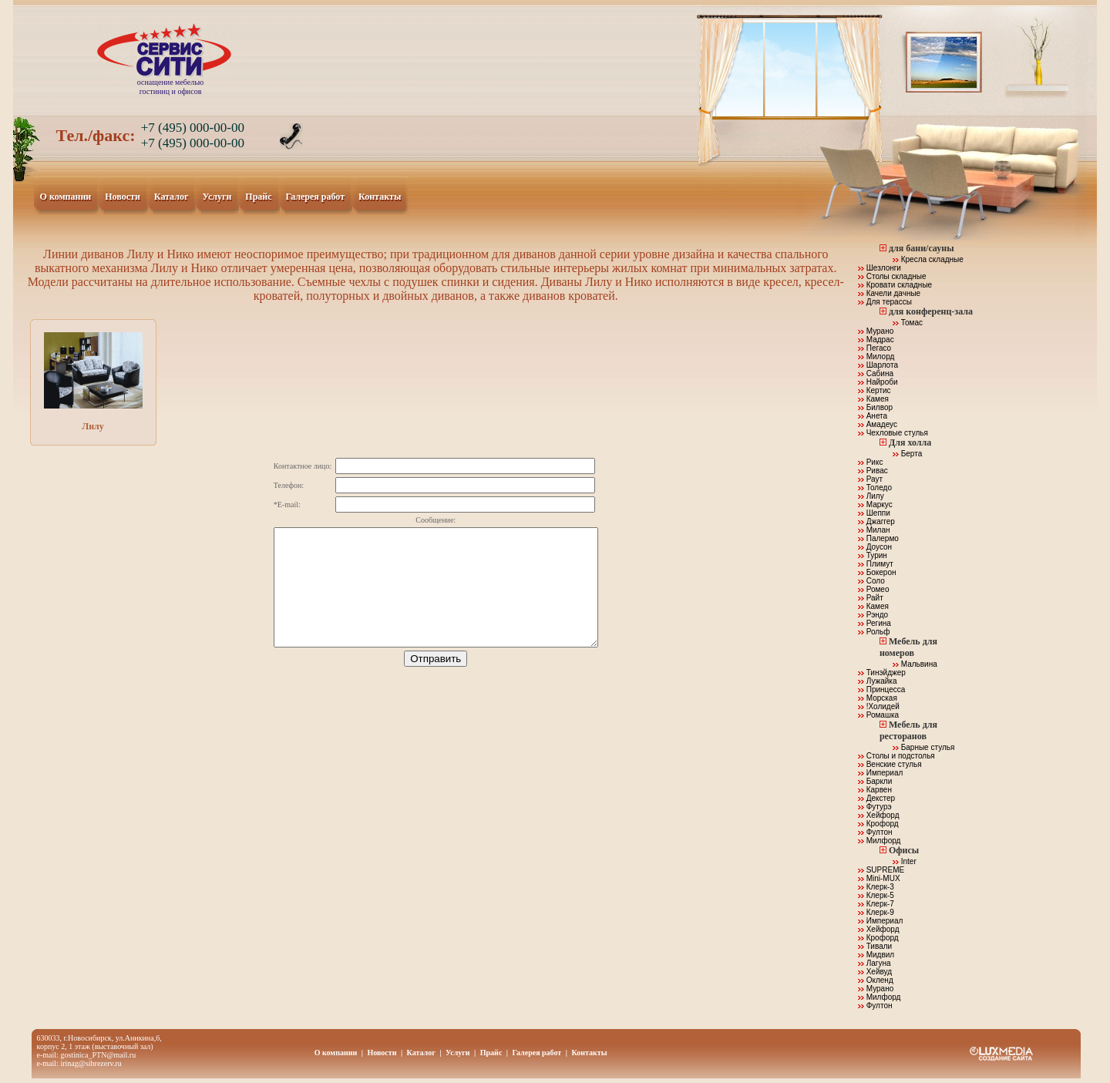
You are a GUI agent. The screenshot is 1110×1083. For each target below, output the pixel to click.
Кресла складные (928, 259)
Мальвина (915, 664)
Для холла (910, 442)
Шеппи (874, 513)
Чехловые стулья (893, 433)
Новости (123, 197)
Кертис (874, 390)
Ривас (873, 470)
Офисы (904, 850)
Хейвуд (875, 971)
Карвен (875, 789)
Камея (873, 399)
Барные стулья (923, 747)
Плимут (875, 564)
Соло (871, 581)
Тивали (875, 946)
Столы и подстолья (896, 756)
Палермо (878, 538)
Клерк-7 (876, 904)
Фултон (875, 832)
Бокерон (877, 572)
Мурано (875, 331)
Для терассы (885, 302)
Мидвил (876, 954)
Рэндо (873, 614)
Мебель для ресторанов (908, 730)
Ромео (874, 589)
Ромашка (878, 715)
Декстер (876, 798)
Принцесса (881, 689)
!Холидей (879, 706)
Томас (908, 322)
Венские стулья (890, 764)
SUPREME (881, 870)
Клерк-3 (876, 887)
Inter (905, 861)
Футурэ (875, 806)
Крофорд (878, 823)
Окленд (875, 980)
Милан (874, 530)
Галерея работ (316, 197)
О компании (66, 197)
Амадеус (877, 424)
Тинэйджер (882, 672)
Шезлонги (879, 268)
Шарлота (878, 365)
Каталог (172, 197)
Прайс (258, 197)
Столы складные (892, 276)
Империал (880, 773)
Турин (872, 555)
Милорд (876, 356)
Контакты (380, 197)
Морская (877, 698)
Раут (870, 479)
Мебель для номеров (908, 647)
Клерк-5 (876, 895)
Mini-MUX (879, 878)
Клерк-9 (876, 912)
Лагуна (874, 963)
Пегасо (874, 348)
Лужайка (877, 681)
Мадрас (876, 339)
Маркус (875, 504)
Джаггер (876, 521)
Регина (874, 623)
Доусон (875, 547)
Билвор (875, 407)
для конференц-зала (931, 311)
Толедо (875, 487)
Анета (872, 416)
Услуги (217, 197)
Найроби (878, 382)
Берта (907, 453)
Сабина (875, 373)
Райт (870, 598)
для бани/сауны (921, 248)
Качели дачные (889, 293)
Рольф (874, 631)
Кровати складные (895, 285)
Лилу (93, 382)
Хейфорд (879, 815)
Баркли (875, 781)
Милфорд (879, 840)
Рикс (870, 462)
